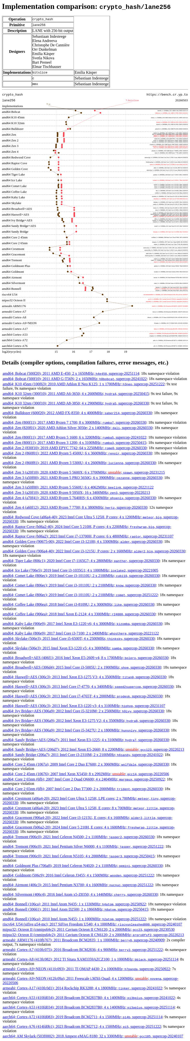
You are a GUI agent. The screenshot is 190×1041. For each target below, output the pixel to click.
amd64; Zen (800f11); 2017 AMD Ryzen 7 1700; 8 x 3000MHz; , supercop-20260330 (74, 422)
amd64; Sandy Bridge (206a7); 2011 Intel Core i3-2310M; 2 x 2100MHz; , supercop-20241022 (83, 755)
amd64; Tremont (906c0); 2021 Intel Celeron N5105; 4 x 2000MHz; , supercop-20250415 (78, 856)
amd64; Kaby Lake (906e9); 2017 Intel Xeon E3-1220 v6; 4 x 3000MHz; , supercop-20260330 (82, 624)
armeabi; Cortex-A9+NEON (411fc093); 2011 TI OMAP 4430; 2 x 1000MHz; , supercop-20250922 (86, 969)
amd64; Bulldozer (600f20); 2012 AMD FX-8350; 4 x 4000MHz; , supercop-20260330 (77, 413)
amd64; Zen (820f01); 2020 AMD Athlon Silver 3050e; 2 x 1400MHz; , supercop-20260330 (77, 428)
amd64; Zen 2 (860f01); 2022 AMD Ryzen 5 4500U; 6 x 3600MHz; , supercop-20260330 (77, 453)
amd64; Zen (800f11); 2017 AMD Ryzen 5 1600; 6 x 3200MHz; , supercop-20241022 (74, 437)
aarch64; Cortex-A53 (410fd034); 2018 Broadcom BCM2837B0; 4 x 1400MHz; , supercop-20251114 (89, 1007)
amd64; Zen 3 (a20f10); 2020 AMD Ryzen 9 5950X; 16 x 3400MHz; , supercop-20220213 (76, 492)
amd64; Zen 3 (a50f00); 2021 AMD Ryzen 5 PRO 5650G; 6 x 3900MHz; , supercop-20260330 (82, 478)
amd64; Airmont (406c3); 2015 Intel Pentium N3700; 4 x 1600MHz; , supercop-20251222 (78, 885)
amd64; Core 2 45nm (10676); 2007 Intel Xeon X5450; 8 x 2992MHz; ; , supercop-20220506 (86, 774)
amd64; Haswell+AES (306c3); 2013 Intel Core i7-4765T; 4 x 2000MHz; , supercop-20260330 (82, 696)
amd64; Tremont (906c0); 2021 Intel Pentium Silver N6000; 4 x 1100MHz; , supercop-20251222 (83, 846)
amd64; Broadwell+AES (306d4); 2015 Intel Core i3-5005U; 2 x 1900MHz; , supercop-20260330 (82, 667)
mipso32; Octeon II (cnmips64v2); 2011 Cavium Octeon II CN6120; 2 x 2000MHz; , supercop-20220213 (93, 935)
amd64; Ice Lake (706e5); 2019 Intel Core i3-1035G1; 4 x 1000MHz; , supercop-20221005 (80, 570)
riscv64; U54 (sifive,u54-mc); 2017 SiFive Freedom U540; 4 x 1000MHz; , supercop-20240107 (92, 924)
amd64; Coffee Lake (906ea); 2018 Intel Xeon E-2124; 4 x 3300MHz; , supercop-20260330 (79, 614)
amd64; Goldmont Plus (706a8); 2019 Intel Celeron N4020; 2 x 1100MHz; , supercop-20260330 (83, 866)
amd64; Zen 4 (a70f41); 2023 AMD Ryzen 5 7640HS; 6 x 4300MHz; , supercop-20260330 (79, 498)
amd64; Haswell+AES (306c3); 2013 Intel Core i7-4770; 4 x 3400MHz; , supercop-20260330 (88, 686)
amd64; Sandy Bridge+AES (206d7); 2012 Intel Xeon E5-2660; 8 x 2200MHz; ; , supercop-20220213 (93, 749)
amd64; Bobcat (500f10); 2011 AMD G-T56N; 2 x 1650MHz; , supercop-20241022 (75, 379)
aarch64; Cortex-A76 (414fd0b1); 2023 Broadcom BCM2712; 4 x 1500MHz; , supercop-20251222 (82, 1026)
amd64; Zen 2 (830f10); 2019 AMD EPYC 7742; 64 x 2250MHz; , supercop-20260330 (75, 448)
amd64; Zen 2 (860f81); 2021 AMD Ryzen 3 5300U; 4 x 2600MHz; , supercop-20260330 (79, 463)
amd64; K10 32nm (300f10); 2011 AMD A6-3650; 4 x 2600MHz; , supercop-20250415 (76, 394)
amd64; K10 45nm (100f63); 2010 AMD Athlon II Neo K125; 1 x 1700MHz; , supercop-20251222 (84, 384)
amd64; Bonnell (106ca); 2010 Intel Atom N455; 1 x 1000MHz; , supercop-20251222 (74, 919)
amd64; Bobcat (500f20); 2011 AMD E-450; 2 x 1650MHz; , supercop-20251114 (71, 373)
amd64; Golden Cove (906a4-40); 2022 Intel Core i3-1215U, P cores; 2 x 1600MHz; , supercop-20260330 (94, 551)
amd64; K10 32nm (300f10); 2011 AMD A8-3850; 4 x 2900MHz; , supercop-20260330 (76, 403)
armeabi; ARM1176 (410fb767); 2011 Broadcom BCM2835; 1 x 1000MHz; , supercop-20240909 (84, 940)
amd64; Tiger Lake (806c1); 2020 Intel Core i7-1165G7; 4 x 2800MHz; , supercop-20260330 (81, 561)
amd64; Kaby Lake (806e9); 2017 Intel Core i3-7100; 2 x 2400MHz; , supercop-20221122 (81, 633)
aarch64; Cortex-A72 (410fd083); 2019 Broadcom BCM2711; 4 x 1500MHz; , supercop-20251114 (82, 1017)
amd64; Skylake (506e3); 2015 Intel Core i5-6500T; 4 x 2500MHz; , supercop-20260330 (79, 638)
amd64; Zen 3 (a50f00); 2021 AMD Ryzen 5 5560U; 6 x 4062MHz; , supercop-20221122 (78, 487)
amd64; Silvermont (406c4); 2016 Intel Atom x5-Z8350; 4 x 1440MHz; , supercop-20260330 (80, 894)
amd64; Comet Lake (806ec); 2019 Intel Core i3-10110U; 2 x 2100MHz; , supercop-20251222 (80, 595)
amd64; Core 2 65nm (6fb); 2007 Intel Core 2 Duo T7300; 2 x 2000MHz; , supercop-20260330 (83, 789)
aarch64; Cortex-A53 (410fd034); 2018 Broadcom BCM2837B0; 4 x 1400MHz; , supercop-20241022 (89, 998)
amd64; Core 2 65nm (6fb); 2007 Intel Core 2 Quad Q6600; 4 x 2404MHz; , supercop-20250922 (84, 779)
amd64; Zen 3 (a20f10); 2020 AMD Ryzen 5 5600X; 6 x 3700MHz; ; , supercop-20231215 (84, 472)
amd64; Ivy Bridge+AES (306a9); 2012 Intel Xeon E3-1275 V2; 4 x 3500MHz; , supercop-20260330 (86, 721)
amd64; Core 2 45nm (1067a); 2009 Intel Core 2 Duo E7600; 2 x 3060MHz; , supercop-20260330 (86, 764)
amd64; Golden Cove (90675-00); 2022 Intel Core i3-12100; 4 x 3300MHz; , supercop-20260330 (82, 541)
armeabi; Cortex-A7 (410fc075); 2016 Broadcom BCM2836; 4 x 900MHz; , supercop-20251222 (83, 950)
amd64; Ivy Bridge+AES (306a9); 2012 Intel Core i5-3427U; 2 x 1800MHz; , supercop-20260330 (86, 730)
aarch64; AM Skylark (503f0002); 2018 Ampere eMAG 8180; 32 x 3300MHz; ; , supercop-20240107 (93, 1036)
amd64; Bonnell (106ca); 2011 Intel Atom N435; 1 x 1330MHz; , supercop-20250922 (74, 904)
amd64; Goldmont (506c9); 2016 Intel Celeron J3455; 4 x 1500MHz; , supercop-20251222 (78, 875)
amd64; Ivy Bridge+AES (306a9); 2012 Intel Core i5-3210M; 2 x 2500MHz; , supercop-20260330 (83, 711)
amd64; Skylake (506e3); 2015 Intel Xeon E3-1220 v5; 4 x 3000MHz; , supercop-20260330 (78, 648)
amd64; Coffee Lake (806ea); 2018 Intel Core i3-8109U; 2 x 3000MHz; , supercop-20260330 (78, 604)
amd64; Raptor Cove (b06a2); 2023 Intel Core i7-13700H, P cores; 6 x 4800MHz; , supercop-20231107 (88, 536)
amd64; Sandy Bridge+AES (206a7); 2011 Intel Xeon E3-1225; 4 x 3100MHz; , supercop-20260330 (86, 740)
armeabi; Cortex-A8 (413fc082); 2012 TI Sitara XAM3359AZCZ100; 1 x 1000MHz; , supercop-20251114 (90, 959)
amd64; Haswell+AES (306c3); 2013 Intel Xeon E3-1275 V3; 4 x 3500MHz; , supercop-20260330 (84, 677)
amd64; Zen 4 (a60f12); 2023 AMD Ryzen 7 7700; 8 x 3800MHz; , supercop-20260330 (75, 507)
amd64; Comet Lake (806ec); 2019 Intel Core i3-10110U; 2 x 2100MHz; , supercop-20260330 (81, 576)
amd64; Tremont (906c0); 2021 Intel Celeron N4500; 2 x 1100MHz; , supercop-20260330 (78, 837)
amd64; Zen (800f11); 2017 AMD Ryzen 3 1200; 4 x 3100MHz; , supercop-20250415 (74, 443)
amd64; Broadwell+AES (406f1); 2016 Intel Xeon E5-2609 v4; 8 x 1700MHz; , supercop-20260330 (85, 658)
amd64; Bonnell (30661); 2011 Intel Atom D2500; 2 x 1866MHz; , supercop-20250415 (75, 909)
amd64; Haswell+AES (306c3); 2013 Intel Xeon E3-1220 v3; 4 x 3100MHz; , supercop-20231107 (84, 706)
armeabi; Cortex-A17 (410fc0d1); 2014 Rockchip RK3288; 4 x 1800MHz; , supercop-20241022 (82, 988)
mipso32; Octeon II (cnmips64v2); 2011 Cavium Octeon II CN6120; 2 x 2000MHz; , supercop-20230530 (89, 929)
